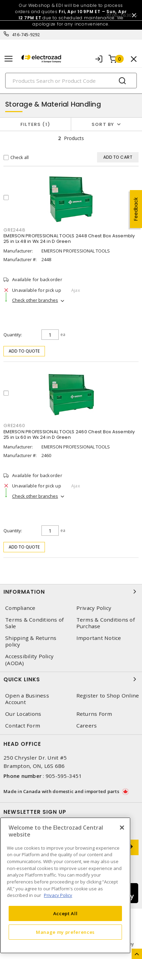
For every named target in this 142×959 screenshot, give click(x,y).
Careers (86, 725)
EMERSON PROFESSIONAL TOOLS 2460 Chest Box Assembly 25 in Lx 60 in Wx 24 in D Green (69, 434)
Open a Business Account (27, 698)
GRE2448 (14, 230)
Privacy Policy (94, 608)
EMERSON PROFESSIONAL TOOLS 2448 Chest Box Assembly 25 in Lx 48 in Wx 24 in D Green (69, 238)
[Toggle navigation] (8, 59)
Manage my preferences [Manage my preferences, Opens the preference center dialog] (65, 932)
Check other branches (35, 300)
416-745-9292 (26, 35)
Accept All (65, 913)
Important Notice (98, 638)
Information (71, 591)
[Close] (122, 827)
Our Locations (23, 714)
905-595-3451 (64, 775)
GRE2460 (14, 425)
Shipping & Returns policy (31, 641)
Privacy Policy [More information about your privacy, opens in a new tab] (58, 895)
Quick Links (71, 679)
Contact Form (22, 725)
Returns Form (94, 714)
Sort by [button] (103, 124)
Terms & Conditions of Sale (34, 623)
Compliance (20, 608)
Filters (35, 124)
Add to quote (24, 351)
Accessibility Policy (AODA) (29, 659)
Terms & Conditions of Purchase (105, 623)
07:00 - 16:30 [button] (118, 15)
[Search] (71, 80)
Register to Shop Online (107, 695)
